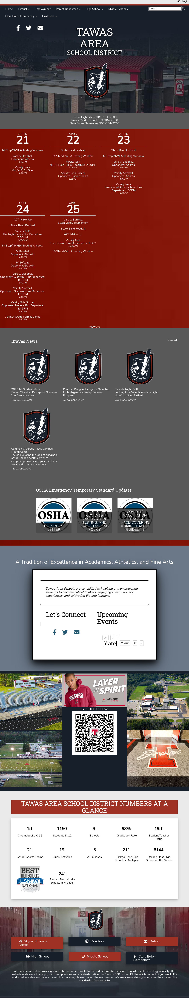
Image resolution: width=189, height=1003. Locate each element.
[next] (118, 637)
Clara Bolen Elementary (21, 16)
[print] (135, 643)
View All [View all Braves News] (172, 340)
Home (9, 9)
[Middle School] (94, 956)
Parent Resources (68, 9)
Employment (43, 9)
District (24, 9)
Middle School (118, 9)
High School (94, 9)
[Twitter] (28, 29)
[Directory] (94, 941)
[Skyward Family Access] (32, 943)
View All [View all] (94, 327)
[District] (152, 941)
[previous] (112, 637)
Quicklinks (49, 16)
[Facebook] (18, 29)
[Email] (40, 29)
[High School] (37, 956)
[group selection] (105, 637)
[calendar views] (142, 643)
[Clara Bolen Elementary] (144, 958)
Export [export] (125, 643)
